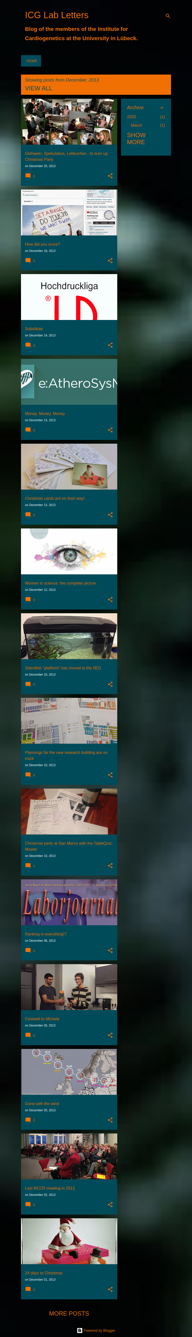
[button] (110, 176)
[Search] (168, 16)
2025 (131, 117)
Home (31, 61)
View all (38, 88)
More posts (69, 1313)
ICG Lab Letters (56, 15)
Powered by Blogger (96, 1331)
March (136, 125)
